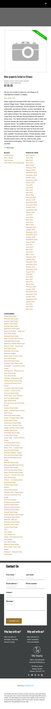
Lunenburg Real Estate (12, 443)
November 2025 (31, 175)
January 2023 (30, 259)
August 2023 (30, 242)
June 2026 (29, 158)
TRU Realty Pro (9, 534)
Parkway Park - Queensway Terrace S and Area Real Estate (13, 494)
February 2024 (31, 227)
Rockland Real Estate (11, 509)
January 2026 (30, 170)
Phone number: (31, 583)
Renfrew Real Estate (11, 505)
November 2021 (31, 294)
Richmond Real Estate (12, 507)
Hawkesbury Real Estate (12, 423)
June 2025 (29, 187)
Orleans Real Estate (11, 485)
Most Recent (30, 155)
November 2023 (31, 235)
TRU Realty (8, 532)
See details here (9, 98)
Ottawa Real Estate (15, 83)
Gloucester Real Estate (12, 415)
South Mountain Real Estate (13, 515)
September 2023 (31, 239)
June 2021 (29, 306)
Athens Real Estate (10, 324)
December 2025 (31, 173)
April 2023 (29, 252)
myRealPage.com (29, 685)
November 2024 (31, 205)
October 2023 (30, 237)
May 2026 (29, 160)
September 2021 (31, 299)
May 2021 (29, 309)
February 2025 (31, 197)
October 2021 (30, 297)
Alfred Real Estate (10, 316)
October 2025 (30, 177)
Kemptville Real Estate (12, 433)
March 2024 (30, 225)
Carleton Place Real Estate (13, 363)
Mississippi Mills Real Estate (14, 465)
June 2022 (29, 277)
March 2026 (30, 165)
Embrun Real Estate (11, 408)
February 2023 (31, 257)
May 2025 (29, 190)
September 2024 (31, 210)
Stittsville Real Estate (11, 524)
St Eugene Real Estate (12, 517)
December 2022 (31, 262)
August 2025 (30, 182)
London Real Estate (11, 435)
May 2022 (29, 279)
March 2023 (30, 254)
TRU (5, 529)
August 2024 (30, 212)
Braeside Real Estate (11, 351)
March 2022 (30, 284)
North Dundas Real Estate (13, 470)
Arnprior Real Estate (11, 321)
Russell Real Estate (11, 512)
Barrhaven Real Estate (12, 329)
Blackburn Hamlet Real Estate (14, 343)
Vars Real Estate (10, 542)
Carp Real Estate (10, 376)
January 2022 (30, 289)
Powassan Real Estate (12, 502)
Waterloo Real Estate (11, 544)
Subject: (9, 592)
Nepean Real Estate (11, 467)
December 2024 (31, 202)
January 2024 (30, 230)
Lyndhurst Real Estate (11, 445)
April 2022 (29, 282)
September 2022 (31, 269)
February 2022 (31, 287)
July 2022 (29, 274)
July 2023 (29, 244)
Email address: (12, 583)
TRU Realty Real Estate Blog (14, 163)
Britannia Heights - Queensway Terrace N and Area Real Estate (13, 356)
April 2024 (29, 222)
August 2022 (30, 272)
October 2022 (30, 267)
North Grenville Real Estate (13, 472)
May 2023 (29, 249)
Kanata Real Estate (11, 430)
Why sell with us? (33, 637)
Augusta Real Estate (11, 326)
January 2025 (30, 200)
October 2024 (30, 207)
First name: (10, 575)
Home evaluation (33, 639)
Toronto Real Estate (11, 527)
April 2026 (29, 163)
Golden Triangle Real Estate (14, 418)
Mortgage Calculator (11, 639)
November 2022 (31, 264)
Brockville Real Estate (11, 361)
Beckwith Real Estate (11, 336)
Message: (10, 601)
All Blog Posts (9, 155)
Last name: (30, 575)
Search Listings (9, 642)
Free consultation (33, 642)
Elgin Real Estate (10, 400)
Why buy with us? (10, 637)
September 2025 (31, 180)
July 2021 (29, 304)
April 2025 (29, 192)
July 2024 (29, 215)
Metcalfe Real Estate (11, 462)
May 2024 (29, 220)
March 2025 (30, 195)
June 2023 (29, 247)
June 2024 (29, 217)
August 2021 (30, 301)
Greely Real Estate (10, 420)
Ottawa (6, 487)
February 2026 (31, 168)
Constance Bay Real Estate (13, 388)
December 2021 (31, 291)
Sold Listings (8, 160)
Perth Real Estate (10, 500)
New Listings (8, 158)
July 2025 (29, 185)
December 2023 (31, 232)
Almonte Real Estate (11, 319)
